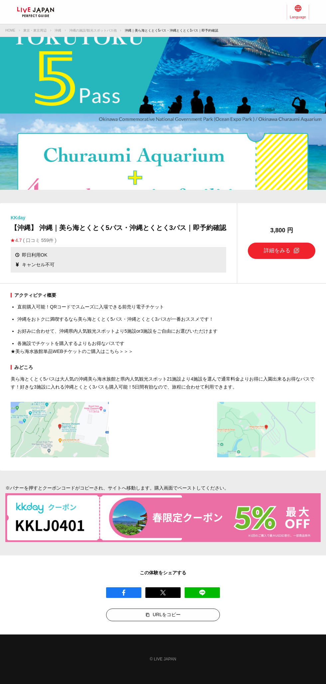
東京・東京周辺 (35, 30)
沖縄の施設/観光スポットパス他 (93, 30)
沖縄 (58, 30)
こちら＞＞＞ (119, 351)
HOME (10, 30)
